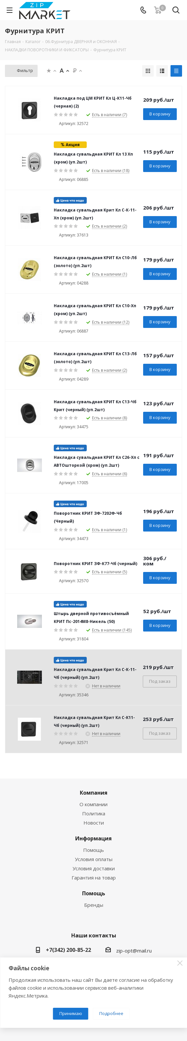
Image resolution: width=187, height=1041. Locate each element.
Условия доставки (94, 868)
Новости (93, 822)
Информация (93, 838)
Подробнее (111, 1013)
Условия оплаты (93, 859)
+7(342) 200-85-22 (68, 950)
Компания (94, 792)
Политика (93, 813)
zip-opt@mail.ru (134, 950)
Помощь (93, 850)
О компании (93, 804)
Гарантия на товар (94, 877)
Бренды (93, 905)
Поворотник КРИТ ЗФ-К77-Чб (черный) (95, 563)
